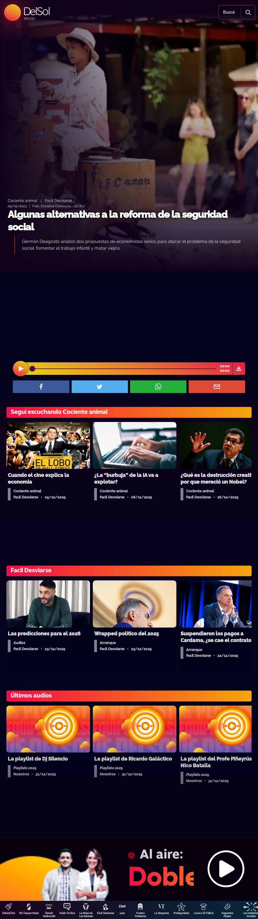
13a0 (122, 913)
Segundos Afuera (227, 915)
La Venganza (161, 913)
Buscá (229, 12)
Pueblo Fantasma (140, 915)
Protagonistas (181, 913)
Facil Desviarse (58, 200)
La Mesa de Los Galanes (86, 915)
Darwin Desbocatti (49, 915)
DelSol (36, 11)
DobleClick (8, 913)
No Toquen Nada (29, 913)
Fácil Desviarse (105, 913)
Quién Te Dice (67, 913)
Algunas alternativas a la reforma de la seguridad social (117, 221)
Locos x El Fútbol (203, 913)
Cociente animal (22, 200)
